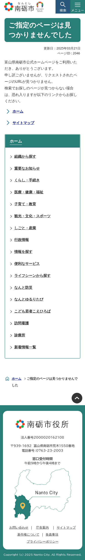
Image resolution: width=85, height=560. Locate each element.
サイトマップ (23, 122)
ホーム (17, 111)
